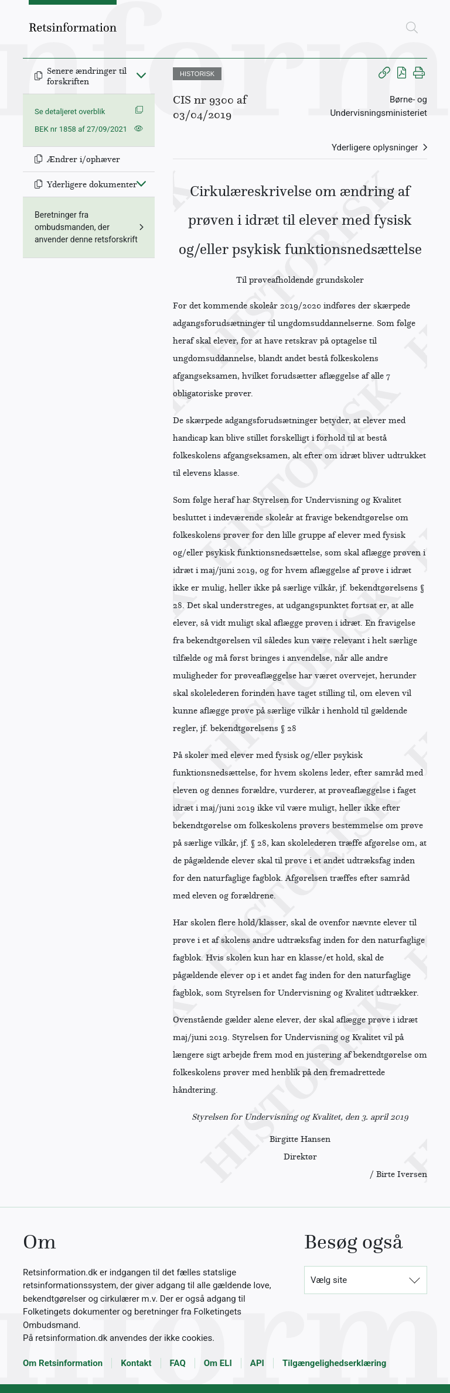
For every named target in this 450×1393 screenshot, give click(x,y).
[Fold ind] (141, 75)
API (257, 1363)
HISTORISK (197, 73)
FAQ (178, 1363)
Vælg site (329, 1280)
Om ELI (218, 1363)
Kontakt (136, 1363)
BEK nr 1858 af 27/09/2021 (81, 129)
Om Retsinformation (63, 1363)
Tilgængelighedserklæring (334, 1363)
